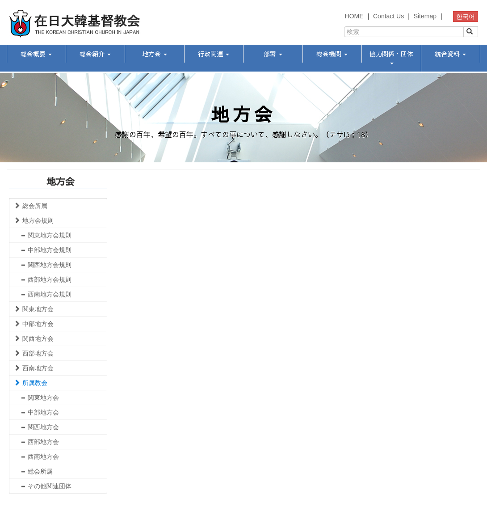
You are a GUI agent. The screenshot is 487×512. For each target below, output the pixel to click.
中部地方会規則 (46, 250)
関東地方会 (34, 309)
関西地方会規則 (46, 264)
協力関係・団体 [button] (391, 56)
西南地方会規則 (46, 294)
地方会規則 (34, 220)
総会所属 (30, 205)
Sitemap (425, 16)
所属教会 (30, 382)
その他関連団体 (46, 486)
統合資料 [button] (450, 53)
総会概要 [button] (36, 53)
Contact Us (388, 16)
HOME (354, 16)
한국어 (465, 16)
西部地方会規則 (46, 279)
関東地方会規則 (46, 235)
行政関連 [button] (213, 53)
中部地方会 (34, 323)
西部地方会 (34, 353)
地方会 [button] (154, 53)
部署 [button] (273, 53)
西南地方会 (34, 368)
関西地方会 (34, 338)
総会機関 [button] (332, 53)
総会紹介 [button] (95, 53)
